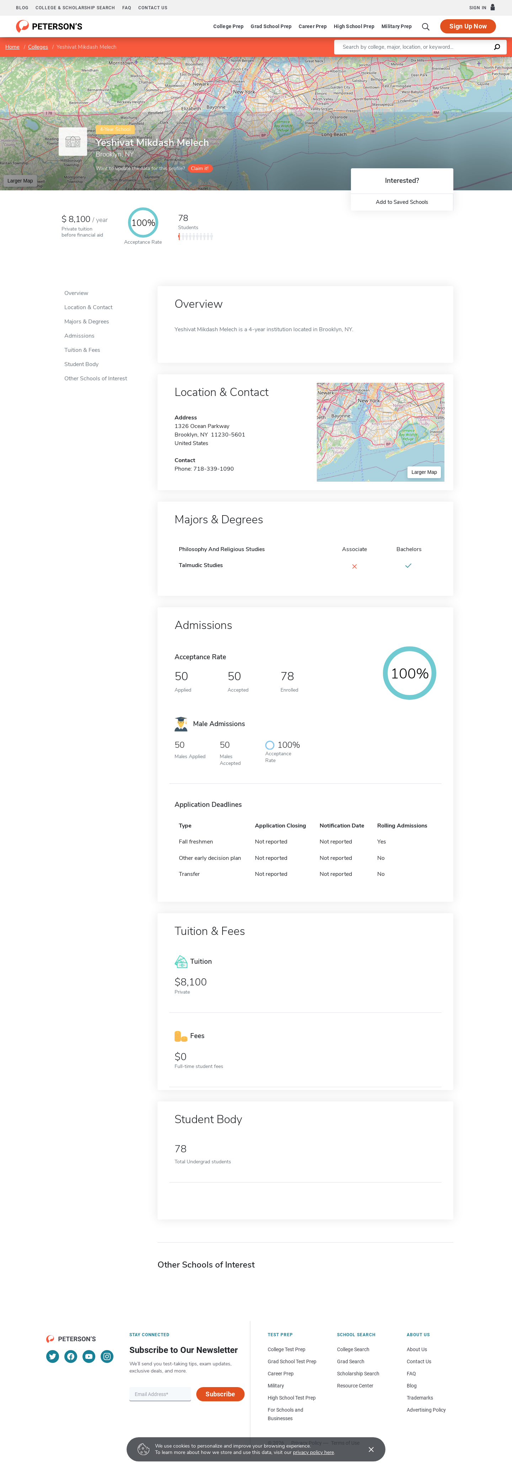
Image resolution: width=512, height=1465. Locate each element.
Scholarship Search (358, 1373)
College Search (353, 1349)
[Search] (426, 26)
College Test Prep (286, 1349)
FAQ (126, 7)
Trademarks (420, 1398)
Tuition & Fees (82, 350)
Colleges (38, 47)
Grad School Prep (271, 26)
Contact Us (419, 1361)
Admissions (79, 336)
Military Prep (397, 26)
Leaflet (426, 60)
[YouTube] (88, 1356)
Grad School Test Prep (292, 1361)
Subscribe (220, 1394)
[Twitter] (52, 1356)
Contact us (152, 7)
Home (12, 47)
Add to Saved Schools (402, 202)
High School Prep (354, 26)
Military (276, 1386)
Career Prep (313, 26)
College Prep (228, 26)
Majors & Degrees (86, 322)
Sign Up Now (468, 26)
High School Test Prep (292, 1398)
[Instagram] (107, 1356)
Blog (22, 7)
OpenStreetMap (463, 60)
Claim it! (199, 168)
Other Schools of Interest (95, 378)
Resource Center (355, 1386)
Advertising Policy (426, 1410)
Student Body (81, 364)
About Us (417, 1349)
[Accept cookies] (366, 1449)
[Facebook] (70, 1356)
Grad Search (350, 1361)
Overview (76, 293)
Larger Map (20, 181)
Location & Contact (88, 307)
